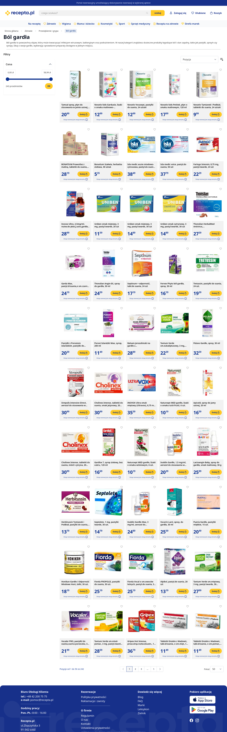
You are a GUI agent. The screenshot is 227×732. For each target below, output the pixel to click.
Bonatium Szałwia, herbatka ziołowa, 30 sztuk (108, 165)
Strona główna (11, 31)
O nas (84, 719)
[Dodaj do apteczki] (88, 70)
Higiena (66, 23)
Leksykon (143, 709)
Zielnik (142, 713)
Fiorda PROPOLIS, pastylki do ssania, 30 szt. (107, 583)
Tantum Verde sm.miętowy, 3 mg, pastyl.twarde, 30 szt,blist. (206, 583)
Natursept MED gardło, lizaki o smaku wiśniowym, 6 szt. (141, 463)
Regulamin (87, 715)
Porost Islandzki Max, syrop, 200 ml (108, 344)
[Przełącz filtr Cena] (29, 65)
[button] (86, 120)
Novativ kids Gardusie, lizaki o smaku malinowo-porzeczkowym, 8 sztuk (108, 106)
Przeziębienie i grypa (48, 31)
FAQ (140, 701)
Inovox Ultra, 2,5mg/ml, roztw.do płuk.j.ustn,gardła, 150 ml (74, 225)
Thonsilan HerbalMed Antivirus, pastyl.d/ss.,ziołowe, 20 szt (206, 225)
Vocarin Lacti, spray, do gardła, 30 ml (171, 523)
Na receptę (34, 23)
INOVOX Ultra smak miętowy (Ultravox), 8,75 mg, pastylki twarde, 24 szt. (141, 404)
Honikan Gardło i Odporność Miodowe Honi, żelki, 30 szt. (75, 583)
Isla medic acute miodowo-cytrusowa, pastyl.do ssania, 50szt (141, 165)
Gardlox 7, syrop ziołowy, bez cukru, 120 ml (108, 463)
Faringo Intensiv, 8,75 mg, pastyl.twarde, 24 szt (206, 165)
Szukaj (157, 13)
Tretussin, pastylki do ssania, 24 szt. (207, 285)
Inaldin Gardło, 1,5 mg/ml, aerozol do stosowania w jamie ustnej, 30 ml (173, 463)
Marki (141, 705)
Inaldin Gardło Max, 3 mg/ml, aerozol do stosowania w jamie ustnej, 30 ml (140, 523)
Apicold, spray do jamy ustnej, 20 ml (204, 404)
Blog (140, 697)
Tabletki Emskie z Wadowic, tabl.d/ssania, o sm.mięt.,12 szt (173, 642)
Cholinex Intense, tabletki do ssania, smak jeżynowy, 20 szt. (108, 404)
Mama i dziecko (86, 23)
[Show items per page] (217, 669)
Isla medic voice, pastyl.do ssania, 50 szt (173, 165)
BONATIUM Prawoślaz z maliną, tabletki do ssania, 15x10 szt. (74, 165)
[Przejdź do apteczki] (198, 13)
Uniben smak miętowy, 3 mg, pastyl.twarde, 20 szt (106, 225)
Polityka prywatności (93, 697)
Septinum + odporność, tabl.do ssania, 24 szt (138, 285)
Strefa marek (192, 24)
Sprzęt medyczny (140, 23)
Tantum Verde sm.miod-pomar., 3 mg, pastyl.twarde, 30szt (108, 642)
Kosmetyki (107, 23)
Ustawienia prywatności (95, 728)
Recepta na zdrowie (167, 23)
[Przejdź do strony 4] (147, 669)
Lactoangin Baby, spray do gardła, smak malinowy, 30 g (207, 463)
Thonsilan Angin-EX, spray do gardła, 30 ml (107, 285)
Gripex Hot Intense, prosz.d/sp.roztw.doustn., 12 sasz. (141, 642)
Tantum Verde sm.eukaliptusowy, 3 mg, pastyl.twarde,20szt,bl (172, 344)
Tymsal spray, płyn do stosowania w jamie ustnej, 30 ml (74, 106)
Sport (122, 23)
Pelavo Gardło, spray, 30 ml (206, 343)
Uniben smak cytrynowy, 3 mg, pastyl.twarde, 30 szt (173, 225)
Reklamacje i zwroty (93, 701)
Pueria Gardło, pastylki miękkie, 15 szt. (204, 523)
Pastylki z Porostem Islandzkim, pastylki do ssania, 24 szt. (72, 344)
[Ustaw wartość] (49, 86)
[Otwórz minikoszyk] (216, 13)
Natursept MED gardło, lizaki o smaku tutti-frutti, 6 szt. (174, 404)
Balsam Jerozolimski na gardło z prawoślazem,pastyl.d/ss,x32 (141, 344)
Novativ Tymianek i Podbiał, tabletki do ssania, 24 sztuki (207, 106)
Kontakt (86, 723)
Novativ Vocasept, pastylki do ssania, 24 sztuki (140, 106)
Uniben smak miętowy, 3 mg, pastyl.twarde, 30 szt (139, 225)
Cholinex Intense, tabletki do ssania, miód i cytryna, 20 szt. (75, 463)
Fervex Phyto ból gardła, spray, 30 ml (172, 285)
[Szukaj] (147, 13)
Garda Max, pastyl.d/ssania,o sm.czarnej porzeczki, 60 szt (75, 285)
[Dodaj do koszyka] (83, 114)
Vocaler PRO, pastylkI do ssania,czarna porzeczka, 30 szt (75, 642)
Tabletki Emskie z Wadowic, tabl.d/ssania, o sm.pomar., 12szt (206, 642)
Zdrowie (51, 23)
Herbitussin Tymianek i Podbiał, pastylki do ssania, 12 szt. (74, 523)
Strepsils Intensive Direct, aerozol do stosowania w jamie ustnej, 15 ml (74, 404)
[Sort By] (199, 59)
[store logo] (19, 13)
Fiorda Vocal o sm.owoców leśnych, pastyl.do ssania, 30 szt (141, 583)
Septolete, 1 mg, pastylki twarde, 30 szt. (106, 523)
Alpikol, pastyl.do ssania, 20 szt (173, 583)
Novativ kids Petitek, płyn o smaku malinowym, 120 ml (173, 106)
